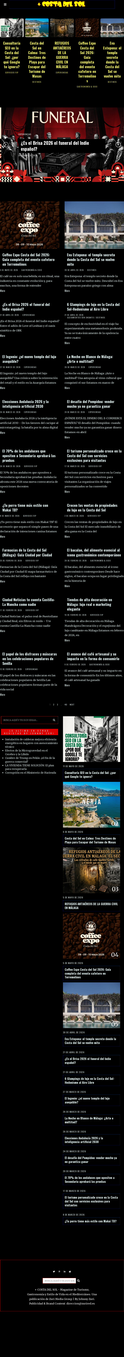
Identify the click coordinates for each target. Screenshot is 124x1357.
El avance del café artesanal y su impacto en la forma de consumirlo (93, 656)
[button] (53, 718)
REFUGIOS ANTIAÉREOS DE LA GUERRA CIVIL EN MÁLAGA (62, 54)
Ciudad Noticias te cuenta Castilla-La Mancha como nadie (28, 602)
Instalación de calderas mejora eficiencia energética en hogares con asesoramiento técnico (29, 741)
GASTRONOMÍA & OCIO (87, 86)
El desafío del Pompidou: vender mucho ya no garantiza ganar (90, 404)
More (2, 291)
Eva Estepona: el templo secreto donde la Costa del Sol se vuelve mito (112, 59)
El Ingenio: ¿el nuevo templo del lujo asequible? (29, 359)
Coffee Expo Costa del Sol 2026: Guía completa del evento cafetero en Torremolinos (87, 61)
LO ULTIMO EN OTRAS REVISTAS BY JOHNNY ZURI (28, 730)
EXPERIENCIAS (62, 72)
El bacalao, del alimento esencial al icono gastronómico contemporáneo (94, 552)
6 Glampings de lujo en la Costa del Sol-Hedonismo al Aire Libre (93, 307)
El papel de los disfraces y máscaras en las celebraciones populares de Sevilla (29, 658)
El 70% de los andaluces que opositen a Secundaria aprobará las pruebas (29, 455)
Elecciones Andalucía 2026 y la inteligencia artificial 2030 (25, 404)
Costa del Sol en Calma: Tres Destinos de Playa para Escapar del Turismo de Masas (37, 59)
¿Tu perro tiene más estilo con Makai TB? (25, 507)
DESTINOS (36, 82)
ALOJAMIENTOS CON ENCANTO (80, 317)
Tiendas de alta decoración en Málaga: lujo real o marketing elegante (89, 604)
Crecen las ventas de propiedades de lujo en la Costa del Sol (92, 507)
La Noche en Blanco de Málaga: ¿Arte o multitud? (90, 359)
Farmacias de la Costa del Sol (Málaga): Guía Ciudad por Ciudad (27, 552)
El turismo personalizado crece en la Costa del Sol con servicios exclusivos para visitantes (94, 455)
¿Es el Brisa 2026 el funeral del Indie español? (56, 145)
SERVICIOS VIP (11, 72)
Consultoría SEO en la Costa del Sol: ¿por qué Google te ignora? (11, 54)
